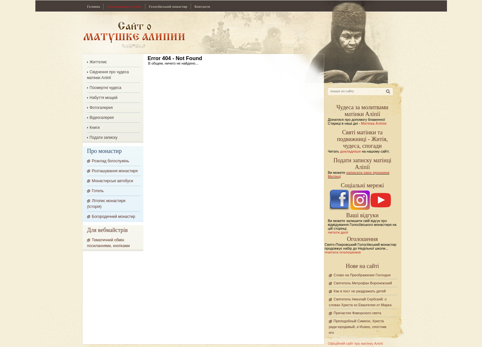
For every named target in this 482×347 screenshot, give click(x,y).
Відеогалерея (102, 117)
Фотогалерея (101, 107)
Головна (93, 6)
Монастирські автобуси (112, 181)
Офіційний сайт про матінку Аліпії (355, 343)
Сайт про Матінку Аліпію (134, 34)
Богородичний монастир (113, 216)
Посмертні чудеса (106, 87)
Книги (95, 127)
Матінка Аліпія (374, 123)
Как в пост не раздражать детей (360, 291)
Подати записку (104, 137)
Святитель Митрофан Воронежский (363, 283)
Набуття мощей (104, 97)
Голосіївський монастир (168, 6)
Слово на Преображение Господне (362, 275)
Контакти (202, 6)
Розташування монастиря (115, 171)
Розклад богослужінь (110, 161)
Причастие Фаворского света (357, 313)
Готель (98, 191)
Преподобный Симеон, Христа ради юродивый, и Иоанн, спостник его (358, 326)
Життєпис (98, 62)
